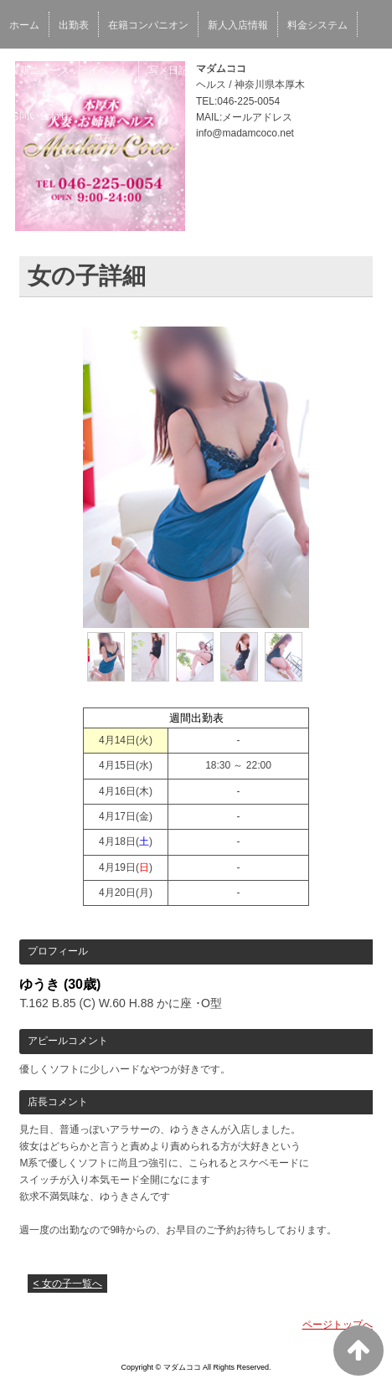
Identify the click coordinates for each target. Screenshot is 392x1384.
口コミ (223, 70)
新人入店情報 (238, 25)
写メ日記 (168, 70)
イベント (109, 70)
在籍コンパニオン (148, 25)
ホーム (24, 25)
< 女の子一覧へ (67, 1283)
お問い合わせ (39, 115)
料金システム (317, 25)
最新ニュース (39, 70)
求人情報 (327, 70)
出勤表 (74, 25)
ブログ (272, 70)
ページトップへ (337, 1324)
